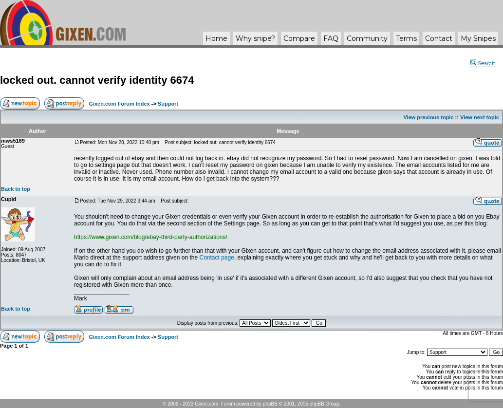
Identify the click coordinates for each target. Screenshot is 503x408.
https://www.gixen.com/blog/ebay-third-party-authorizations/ (150, 237)
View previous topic (428, 117)
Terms (406, 38)
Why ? (255, 38)
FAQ (330, 38)
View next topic (479, 117)
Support (168, 104)
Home (216, 38)
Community (367, 38)
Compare (299, 38)
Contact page (216, 257)
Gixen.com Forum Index (119, 104)
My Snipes (478, 38)
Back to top (15, 189)
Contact (438, 38)
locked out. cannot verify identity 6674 (97, 80)
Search (483, 63)
